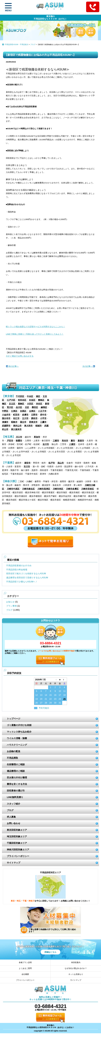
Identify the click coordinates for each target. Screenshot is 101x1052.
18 (64, 695)
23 (55, 699)
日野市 (34, 415)
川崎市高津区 (43, 489)
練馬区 (44, 407)
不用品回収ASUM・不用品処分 (16, 44)
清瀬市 (5, 422)
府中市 (43, 415)
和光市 (65, 441)
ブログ (32, 44)
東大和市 (28, 426)
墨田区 (35, 407)
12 (36, 695)
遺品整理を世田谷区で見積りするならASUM (27, 577)
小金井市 (6, 415)
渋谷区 (39, 404)
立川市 (25, 418)
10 (60, 691)
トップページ (13, 718)
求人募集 (11, 817)
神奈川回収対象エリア (18, 849)
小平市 (43, 418)
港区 (38, 396)
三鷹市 (43, 422)
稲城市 (38, 426)
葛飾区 (21, 404)
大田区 (30, 404)
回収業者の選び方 (16, 790)
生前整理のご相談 (16, 764)
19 (36, 699)
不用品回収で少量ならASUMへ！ (21, 582)
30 (55, 703)
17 (60, 695)
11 (64, 691)
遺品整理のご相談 (16, 771)
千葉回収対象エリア (17, 843)
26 (36, 703)
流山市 (60, 463)
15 (50, 695)
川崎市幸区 (58, 489)
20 (41, 699)
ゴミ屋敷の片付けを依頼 (19, 725)
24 (60, 699)
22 (50, 699)
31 (60, 703)
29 (50, 703)
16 (55, 695)
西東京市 (33, 422)
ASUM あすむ (50, 7)
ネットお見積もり (75, 974)
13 (41, 695)
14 (46, 695)
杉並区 (32, 400)
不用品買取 (12, 758)
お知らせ (10, 602)
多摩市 (25, 415)
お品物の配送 (13, 751)
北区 (27, 407)
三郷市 (56, 441)
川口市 (19, 437)
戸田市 (10, 441)
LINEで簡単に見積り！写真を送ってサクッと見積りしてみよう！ (35, 334)
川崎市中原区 (13, 489)
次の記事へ (88, 366)
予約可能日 (44, 708)
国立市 (23, 422)
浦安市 (27, 463)
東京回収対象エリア (17, 830)
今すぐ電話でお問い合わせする (20, 356)
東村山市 (17, 426)
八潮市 (72, 444)
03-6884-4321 (50, 643)
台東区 (32, 411)
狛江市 (16, 418)
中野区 (5, 411)
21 (46, 699)
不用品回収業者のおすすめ (18, 565)
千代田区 (20, 396)
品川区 (19, 407)
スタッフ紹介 (13, 804)
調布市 (34, 418)
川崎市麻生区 (28, 489)
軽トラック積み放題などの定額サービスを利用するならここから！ (35, 326)
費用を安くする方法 (17, 784)
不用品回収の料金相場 (16, 569)
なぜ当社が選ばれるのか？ (76, 968)
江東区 (14, 411)
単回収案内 (75, 962)
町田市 (16, 415)
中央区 (30, 396)
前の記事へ (12, 366)
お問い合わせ (13, 823)
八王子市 (42, 411)
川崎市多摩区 (72, 489)
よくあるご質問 (25, 968)
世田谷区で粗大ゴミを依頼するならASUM (26, 573)
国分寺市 (6, 418)
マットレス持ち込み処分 (19, 731)
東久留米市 (16, 429)
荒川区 (10, 407)
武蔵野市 (6, 426)
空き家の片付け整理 (17, 777)
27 (41, 703)
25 (64, 699)
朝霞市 (19, 441)
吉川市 (46, 444)
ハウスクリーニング (17, 745)
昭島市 (14, 422)
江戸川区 (11, 400)
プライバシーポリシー (18, 856)
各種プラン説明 (25, 962)
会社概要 (25, 974)
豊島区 (41, 400)
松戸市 (52, 463)
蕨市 (73, 441)
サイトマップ (13, 862)
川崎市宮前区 (87, 489)
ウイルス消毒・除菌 (17, 738)
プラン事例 (11, 606)
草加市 (37, 437)
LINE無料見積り (15, 797)
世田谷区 (22, 400)
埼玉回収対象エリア (17, 836)
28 (46, 703)
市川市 (27, 466)
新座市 (81, 441)
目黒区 (23, 411)
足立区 (12, 404)
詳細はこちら (50, 952)
